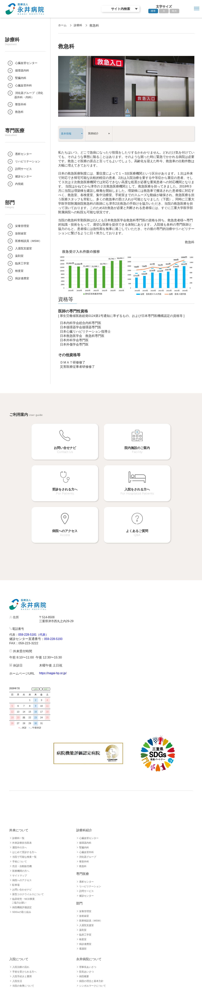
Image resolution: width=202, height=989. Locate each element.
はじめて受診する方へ (25, 792)
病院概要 (84, 916)
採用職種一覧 (20, 968)
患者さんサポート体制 (25, 945)
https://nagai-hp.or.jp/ (54, 639)
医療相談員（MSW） (91, 861)
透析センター (87, 822)
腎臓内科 (84, 788)
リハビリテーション (91, 827)
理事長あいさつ (88, 907)
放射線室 (84, 856)
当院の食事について (24, 926)
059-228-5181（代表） (35, 600)
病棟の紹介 (18, 931)
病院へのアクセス (22, 820)
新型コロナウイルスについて (29, 834)
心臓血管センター (89, 778)
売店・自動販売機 (22, 806)
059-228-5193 (54, 605)
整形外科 (84, 802)
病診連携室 (85, 884)
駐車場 (16, 825)
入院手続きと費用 (22, 916)
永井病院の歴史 (88, 931)
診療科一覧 (18, 778)
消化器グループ (88, 797)
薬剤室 (83, 870)
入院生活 (17, 921)
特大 (174, 11)
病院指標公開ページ (91, 935)
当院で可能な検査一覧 (25, 797)
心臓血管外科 (87, 792)
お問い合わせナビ (22, 830)
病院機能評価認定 (22, 847)
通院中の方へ (20, 788)
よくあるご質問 (21, 949)
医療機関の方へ (21, 811)
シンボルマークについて (93, 926)
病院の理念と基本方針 (92, 921)
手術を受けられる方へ (25, 912)
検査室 (83, 879)
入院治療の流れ (21, 907)
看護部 (83, 889)
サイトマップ (20, 816)
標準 (153, 11)
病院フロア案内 (21, 935)
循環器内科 (85, 783)
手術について (20, 802)
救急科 (83, 806)
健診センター (87, 836)
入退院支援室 (87, 865)
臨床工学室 (85, 875)
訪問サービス (87, 831)
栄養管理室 (85, 851)
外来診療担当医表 (22, 783)
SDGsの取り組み (22, 852)
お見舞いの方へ (21, 940)
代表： (14, 600)
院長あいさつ (87, 912)
